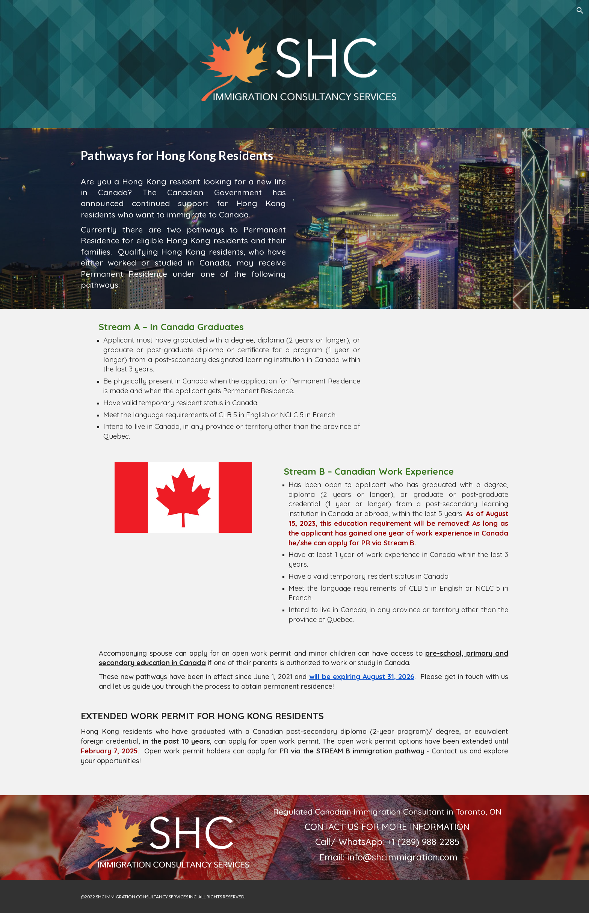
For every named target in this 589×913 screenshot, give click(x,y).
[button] (580, 11)
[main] (183, 154)
